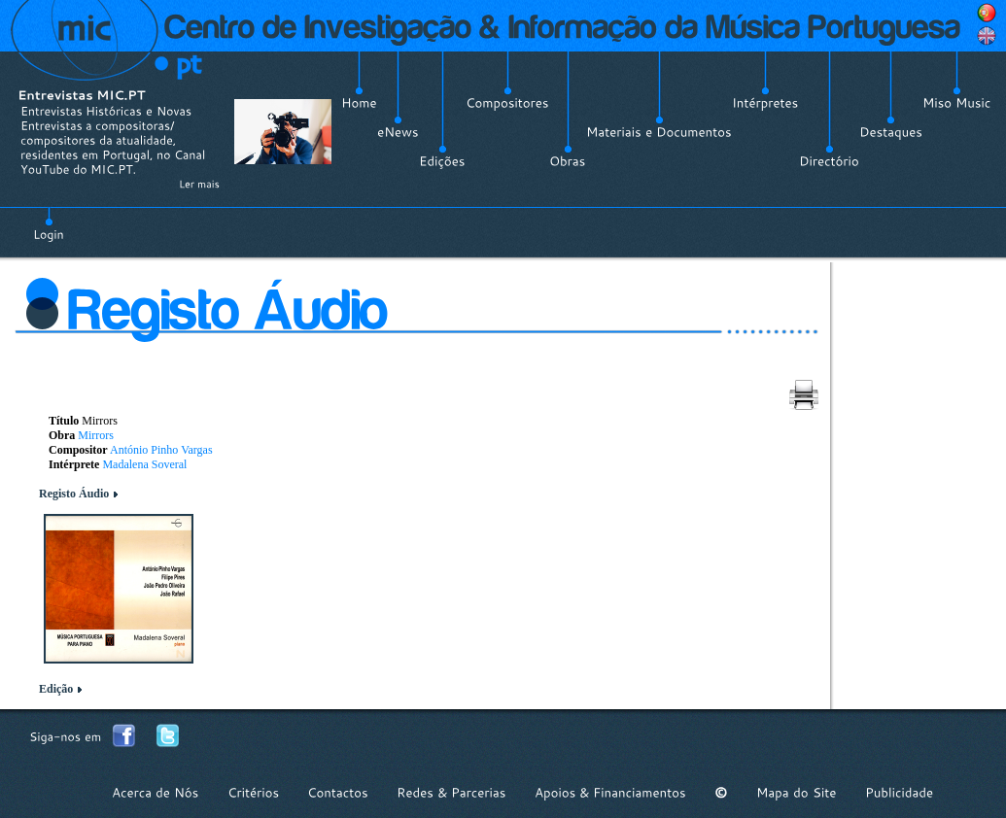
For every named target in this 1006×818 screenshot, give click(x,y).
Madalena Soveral (144, 464)
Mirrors (96, 435)
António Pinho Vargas (161, 450)
